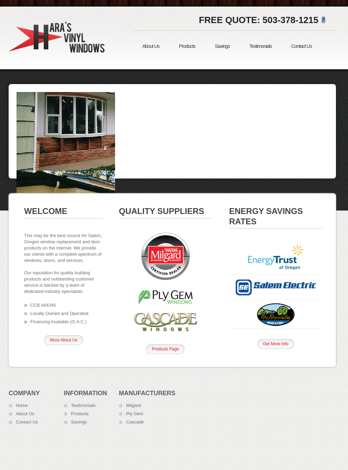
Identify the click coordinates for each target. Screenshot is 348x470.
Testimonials (260, 46)
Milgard (133, 405)
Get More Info (275, 343)
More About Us (63, 340)
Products (187, 46)
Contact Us (301, 46)
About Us (151, 46)
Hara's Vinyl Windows (59, 37)
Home (22, 405)
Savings (222, 46)
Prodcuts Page (165, 349)
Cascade (135, 422)
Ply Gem (134, 413)
